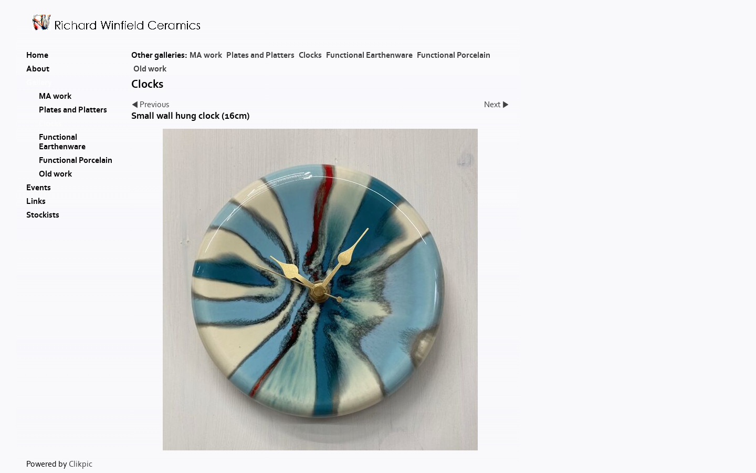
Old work (149, 69)
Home (37, 55)
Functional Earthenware (369, 55)
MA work (206, 55)
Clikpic (80, 464)
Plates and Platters (260, 55)
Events (38, 187)
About (37, 69)
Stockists (42, 215)
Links (36, 201)
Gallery (39, 82)
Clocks (310, 55)
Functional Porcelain (453, 55)
